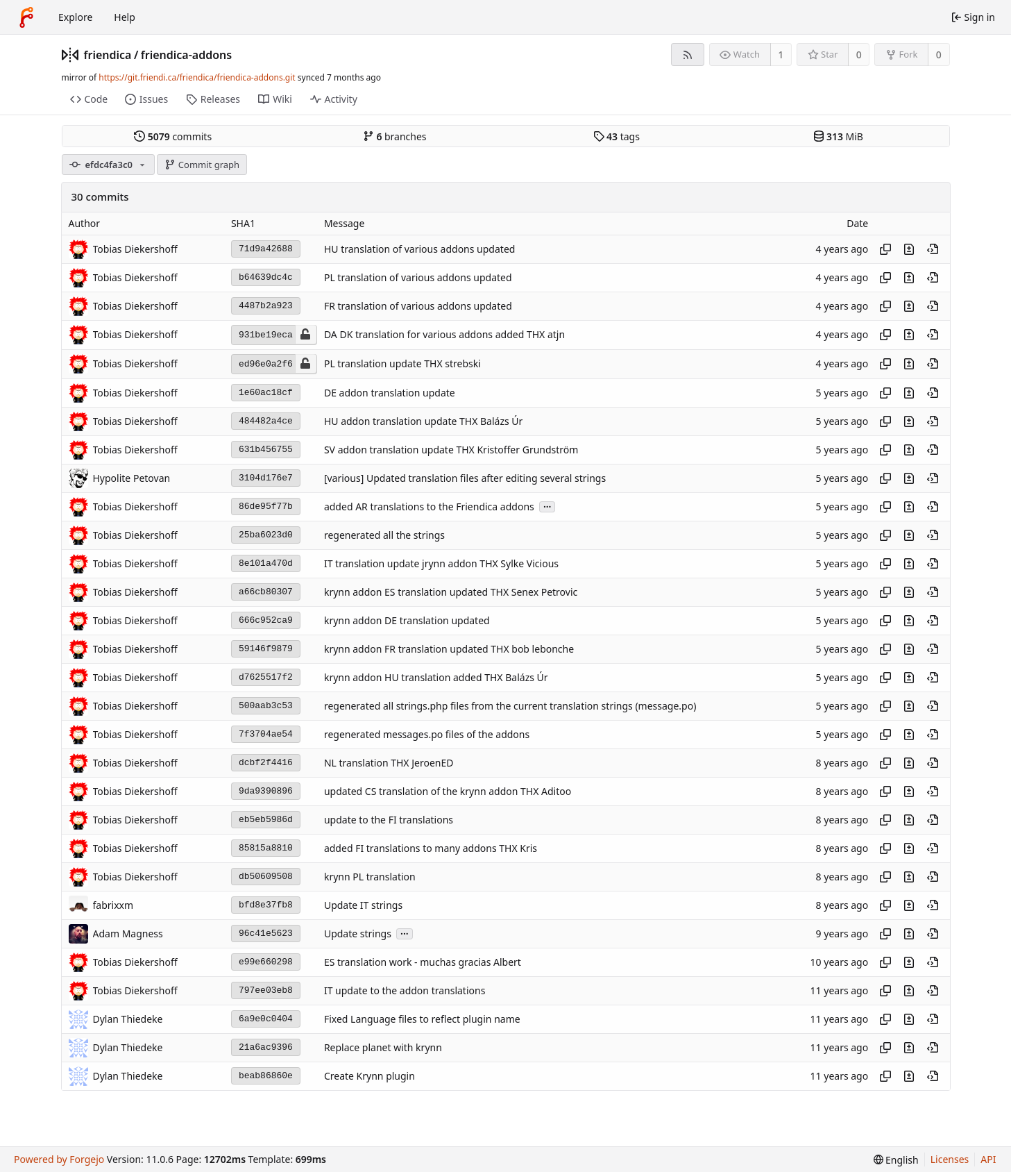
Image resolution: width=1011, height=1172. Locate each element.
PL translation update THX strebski (402, 364)
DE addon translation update (389, 392)
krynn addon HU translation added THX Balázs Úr (436, 677)
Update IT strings (363, 905)
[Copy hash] (885, 249)
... (547, 505)
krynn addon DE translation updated (407, 620)
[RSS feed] (687, 54)
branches (395, 136)
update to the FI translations (388, 819)
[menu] (896, 1159)
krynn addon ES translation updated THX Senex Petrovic (450, 591)
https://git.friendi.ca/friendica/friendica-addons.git (197, 77)
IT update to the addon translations (404, 990)
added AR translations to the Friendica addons (429, 506)
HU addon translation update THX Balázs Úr (423, 421)
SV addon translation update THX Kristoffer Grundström (451, 449)
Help (124, 17)
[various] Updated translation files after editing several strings (465, 478)
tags (616, 136)
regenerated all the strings (384, 535)
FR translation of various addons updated (418, 305)
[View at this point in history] (932, 249)
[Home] (26, 17)
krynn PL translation (370, 876)
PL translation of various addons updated (418, 277)
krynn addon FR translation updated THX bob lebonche (449, 648)
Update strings (357, 933)
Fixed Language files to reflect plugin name (422, 1019)
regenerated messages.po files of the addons (426, 734)
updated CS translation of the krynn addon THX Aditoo (447, 791)
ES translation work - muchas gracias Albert (422, 962)
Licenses (950, 1159)
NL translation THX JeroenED (389, 762)
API (988, 1159)
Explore (75, 17)
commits (173, 136)
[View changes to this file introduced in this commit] (909, 249)
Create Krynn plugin (369, 1075)
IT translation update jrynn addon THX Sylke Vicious (441, 563)
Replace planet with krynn (383, 1047)
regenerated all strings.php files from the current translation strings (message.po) (510, 705)
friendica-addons (186, 55)
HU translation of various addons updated (420, 249)
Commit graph (201, 164)
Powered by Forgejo (59, 1159)
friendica (108, 55)
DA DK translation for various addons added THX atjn (444, 335)
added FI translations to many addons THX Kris (430, 848)
